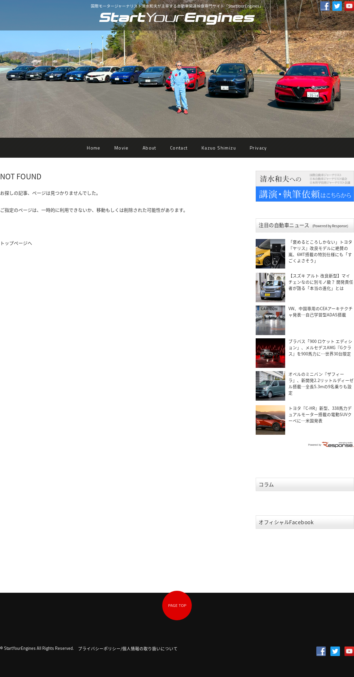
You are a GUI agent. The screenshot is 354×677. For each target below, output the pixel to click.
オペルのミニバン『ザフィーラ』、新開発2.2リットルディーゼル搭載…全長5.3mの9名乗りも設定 (321, 383)
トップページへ (16, 243)
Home (94, 147)
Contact (179, 147)
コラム (266, 484)
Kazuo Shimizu (219, 147)
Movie (121, 147)
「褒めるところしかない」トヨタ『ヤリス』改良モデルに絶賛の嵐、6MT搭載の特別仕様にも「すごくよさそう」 (320, 251)
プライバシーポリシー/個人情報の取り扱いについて (128, 648)
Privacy (258, 147)
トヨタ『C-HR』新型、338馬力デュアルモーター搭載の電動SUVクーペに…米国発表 (320, 414)
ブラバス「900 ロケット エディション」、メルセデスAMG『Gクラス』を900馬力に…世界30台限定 (320, 347)
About (149, 147)
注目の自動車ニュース (303, 225)
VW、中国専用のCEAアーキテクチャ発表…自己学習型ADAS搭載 (320, 311)
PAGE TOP (177, 605)
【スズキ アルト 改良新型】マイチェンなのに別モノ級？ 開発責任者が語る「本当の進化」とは (320, 281)
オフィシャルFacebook (286, 522)
